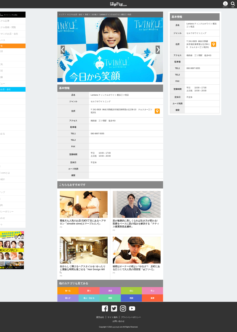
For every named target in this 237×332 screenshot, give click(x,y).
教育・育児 (23, 67)
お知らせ (22, 157)
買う (20, 96)
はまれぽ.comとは (27, 163)
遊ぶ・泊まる (24, 126)
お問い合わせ (24, 206)
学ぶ (20, 114)
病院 (20, 132)
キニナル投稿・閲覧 (30, 26)
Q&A (20, 175)
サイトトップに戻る (31, 14)
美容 (20, 102)
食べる (21, 90)
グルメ (21, 55)
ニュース (24, 38)
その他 (93, 14)
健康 (20, 144)
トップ (61, 14)
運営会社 (22, 187)
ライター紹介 (24, 169)
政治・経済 (23, 49)
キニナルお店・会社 (74, 14)
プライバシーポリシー (29, 200)
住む (20, 108)
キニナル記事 (27, 20)
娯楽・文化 (23, 61)
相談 (20, 138)
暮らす (21, 120)
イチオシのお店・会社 (31, 32)
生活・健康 (23, 73)
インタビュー (24, 79)
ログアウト (23, 212)
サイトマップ (24, 181)
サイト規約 (23, 193)
